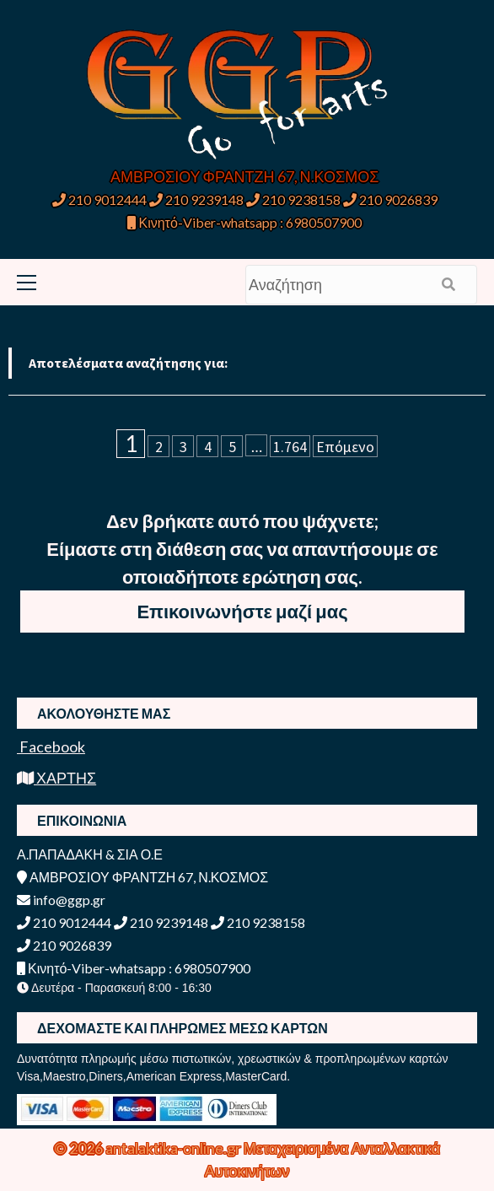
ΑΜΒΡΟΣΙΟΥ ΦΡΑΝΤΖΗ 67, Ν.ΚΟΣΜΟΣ (244, 176)
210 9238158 (294, 199)
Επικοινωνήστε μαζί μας (242, 611)
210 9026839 (390, 199)
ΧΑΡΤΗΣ (56, 777)
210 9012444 (99, 199)
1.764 (290, 446)
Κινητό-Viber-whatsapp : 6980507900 (244, 222)
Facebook (51, 746)
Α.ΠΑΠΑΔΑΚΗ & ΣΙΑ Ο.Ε (90, 854)
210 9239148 (196, 199)
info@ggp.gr (61, 900)
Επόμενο (345, 446)
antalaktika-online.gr (174, 1148)
